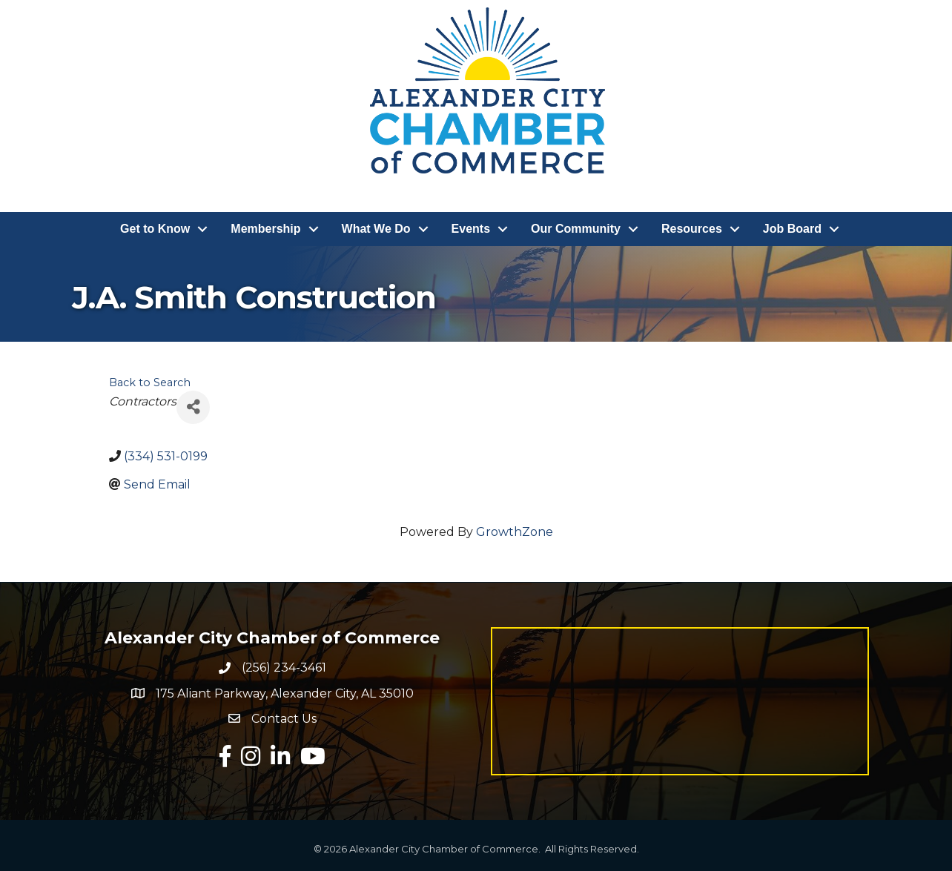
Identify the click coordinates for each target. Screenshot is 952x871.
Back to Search (150, 382)
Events (471, 228)
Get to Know (155, 228)
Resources (691, 228)
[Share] (193, 407)
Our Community (576, 228)
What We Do (376, 228)
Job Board (792, 228)
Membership (265, 228)
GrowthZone (514, 532)
